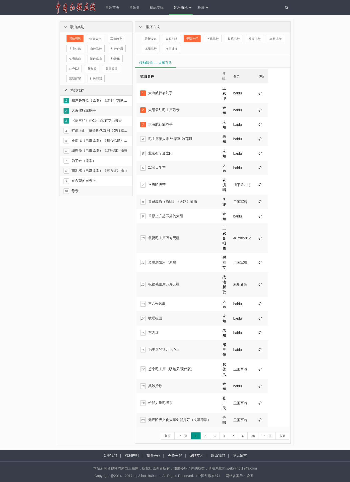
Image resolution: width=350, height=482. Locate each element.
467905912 (242, 238)
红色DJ (74, 68)
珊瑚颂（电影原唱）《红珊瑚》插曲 (95, 151)
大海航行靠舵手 (80, 111)
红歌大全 (95, 39)
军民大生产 (153, 168)
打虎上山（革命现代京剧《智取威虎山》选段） (96, 131)
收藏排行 (234, 39)
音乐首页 (112, 7)
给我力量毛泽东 (156, 403)
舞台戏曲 (96, 59)
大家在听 (171, 39)
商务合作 (153, 456)
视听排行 (192, 38)
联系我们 (218, 456)
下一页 (267, 436)
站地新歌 (240, 284)
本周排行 (151, 49)
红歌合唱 (117, 49)
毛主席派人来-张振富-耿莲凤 (166, 139)
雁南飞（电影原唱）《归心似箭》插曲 (96, 140)
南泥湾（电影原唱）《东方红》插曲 (95, 171)
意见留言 (240, 456)
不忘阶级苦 (153, 185)
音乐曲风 (183, 7)
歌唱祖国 (151, 318)
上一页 (182, 436)
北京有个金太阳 (156, 153)
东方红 (149, 333)
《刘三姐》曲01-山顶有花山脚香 (93, 121)
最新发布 (151, 39)
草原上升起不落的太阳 (161, 216)
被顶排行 (255, 39)
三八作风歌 (153, 304)
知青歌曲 (75, 59)
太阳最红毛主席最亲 (160, 110)
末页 (282, 436)
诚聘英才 (197, 456)
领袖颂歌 (75, 38)
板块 (203, 7)
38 (253, 436)
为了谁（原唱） (80, 161)
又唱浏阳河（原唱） (160, 262)
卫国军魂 (240, 202)
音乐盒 (134, 7)
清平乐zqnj (241, 185)
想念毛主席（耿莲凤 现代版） (167, 369)
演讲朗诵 (75, 78)
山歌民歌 (96, 49)
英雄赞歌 (151, 386)
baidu (237, 93)
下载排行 (213, 39)
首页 (168, 436)
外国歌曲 (112, 68)
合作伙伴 (175, 456)
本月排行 (275, 39)
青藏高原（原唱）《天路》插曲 (168, 202)
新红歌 (92, 68)
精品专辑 (157, 7)
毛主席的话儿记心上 (160, 349)
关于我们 (110, 456)
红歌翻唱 (96, 78)
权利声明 (132, 456)
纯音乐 (115, 59)
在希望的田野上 (80, 181)
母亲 (71, 191)
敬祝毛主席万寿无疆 (160, 238)
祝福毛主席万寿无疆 (160, 284)
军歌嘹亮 (116, 39)
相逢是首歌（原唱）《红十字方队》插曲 (96, 100)
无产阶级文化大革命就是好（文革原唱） (175, 420)
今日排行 (171, 49)
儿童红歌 (75, 49)
